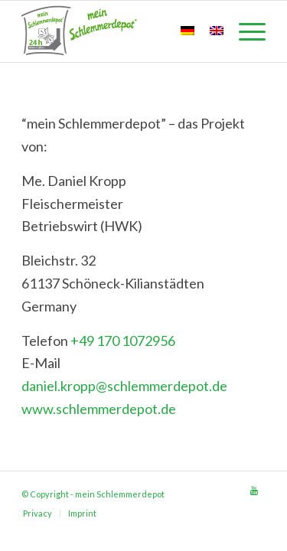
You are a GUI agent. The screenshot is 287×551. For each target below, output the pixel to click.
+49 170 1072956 (122, 340)
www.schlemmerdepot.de (98, 408)
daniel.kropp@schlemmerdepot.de (124, 385)
